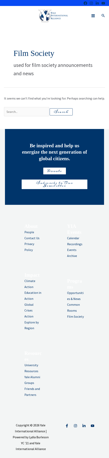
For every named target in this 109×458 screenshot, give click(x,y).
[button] (103, 15)
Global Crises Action (29, 310)
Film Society (75, 316)
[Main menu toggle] (93, 15)
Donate (54, 171)
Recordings (74, 244)
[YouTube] (92, 426)
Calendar (73, 238)
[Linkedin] (84, 426)
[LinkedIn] (97, 3)
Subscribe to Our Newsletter (54, 184)
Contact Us (32, 238)
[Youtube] (103, 3)
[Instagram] (91, 3)
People (29, 232)
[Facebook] (85, 3)
